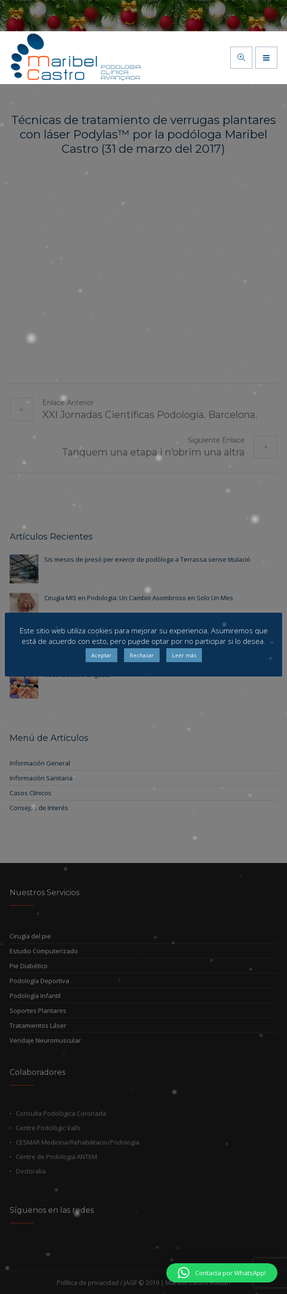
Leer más (184, 655)
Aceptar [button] (101, 655)
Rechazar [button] (142, 655)
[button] (221, 1272)
